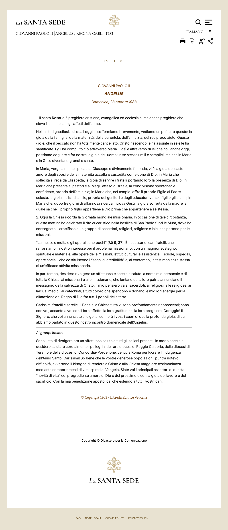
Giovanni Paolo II (35, 33)
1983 (109, 33)
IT (114, 61)
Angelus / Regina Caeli (79, 33)
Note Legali (93, 518)
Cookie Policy (114, 518)
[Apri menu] (208, 22)
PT (122, 61)
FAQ (78, 518)
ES (106, 61)
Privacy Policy (138, 518)
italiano (195, 32)
